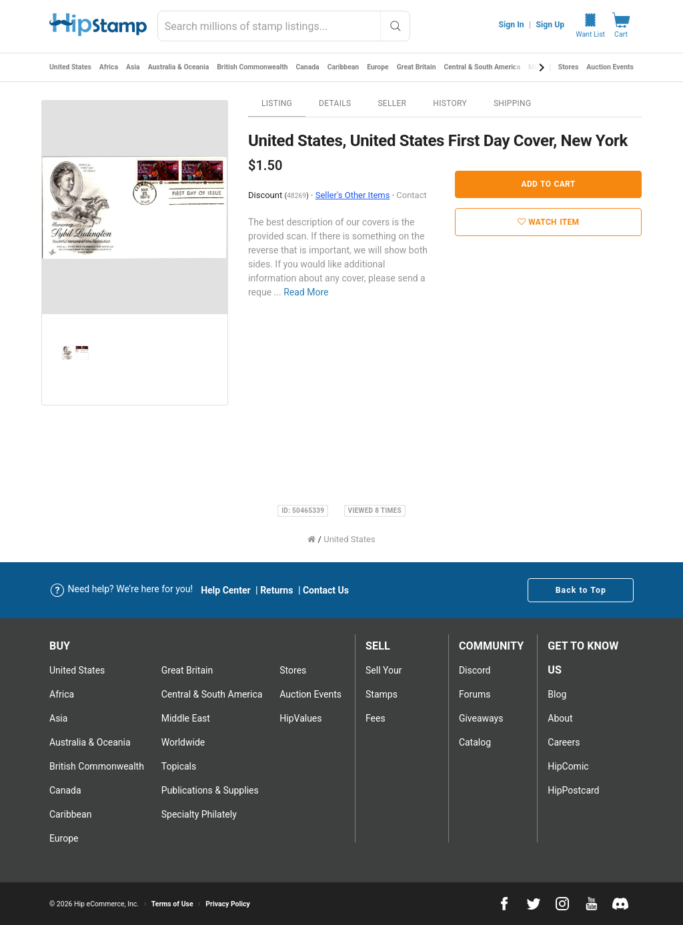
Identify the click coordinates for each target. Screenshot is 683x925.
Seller (392, 103)
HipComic (568, 766)
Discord (475, 670)
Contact (411, 195)
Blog (557, 694)
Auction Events (610, 67)
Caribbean (346, 67)
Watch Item (549, 222)
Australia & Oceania (180, 67)
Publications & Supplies (210, 790)
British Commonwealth (255, 67)
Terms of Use (172, 904)
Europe (381, 67)
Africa (109, 67)
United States (70, 67)
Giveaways (481, 718)
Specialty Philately (199, 814)
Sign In (511, 24)
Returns (276, 590)
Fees (376, 718)
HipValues (300, 718)
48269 (296, 195)
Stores (568, 67)
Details (335, 103)
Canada (310, 67)
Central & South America (486, 67)
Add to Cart (549, 184)
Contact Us (326, 590)
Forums (475, 694)
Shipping (513, 103)
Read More (305, 292)
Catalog (475, 742)
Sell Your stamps (384, 682)
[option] (134, 207)
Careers (564, 742)
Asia (134, 67)
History (450, 103)
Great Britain (420, 67)
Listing (276, 103)
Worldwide (183, 742)
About (560, 718)
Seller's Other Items (352, 195)
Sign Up (550, 24)
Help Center (226, 590)
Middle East (185, 718)
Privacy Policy (227, 904)
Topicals (179, 766)
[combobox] (283, 26)
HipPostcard (573, 790)
